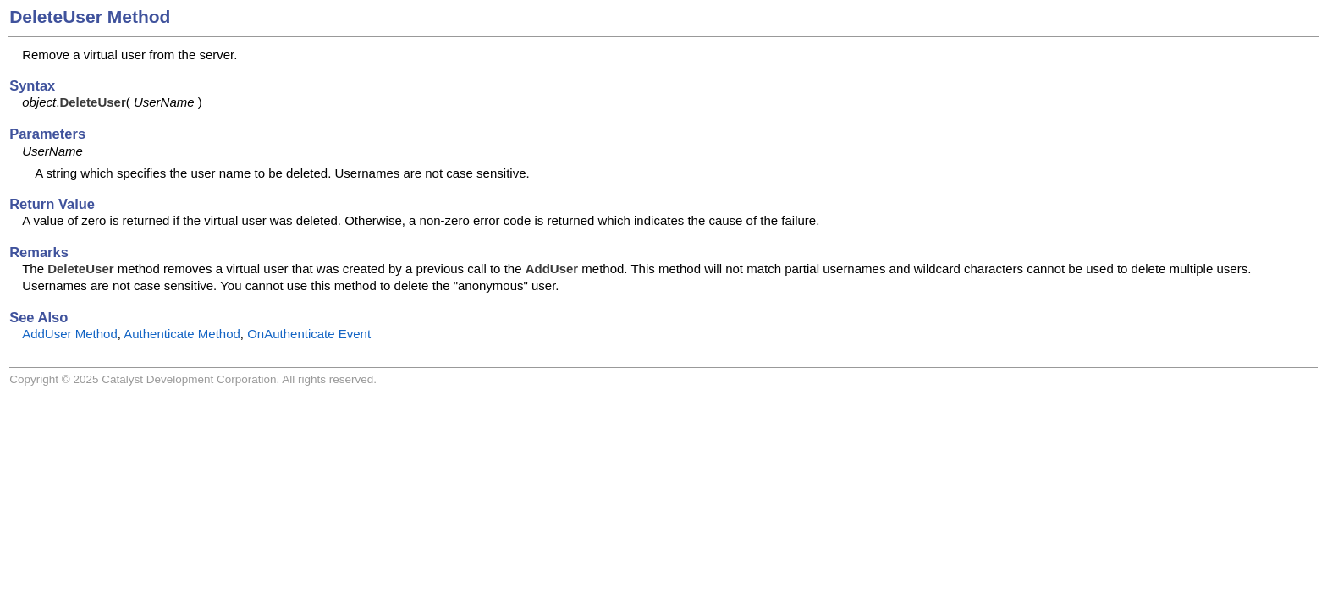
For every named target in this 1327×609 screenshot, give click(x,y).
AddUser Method (70, 333)
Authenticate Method (182, 333)
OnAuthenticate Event (309, 333)
